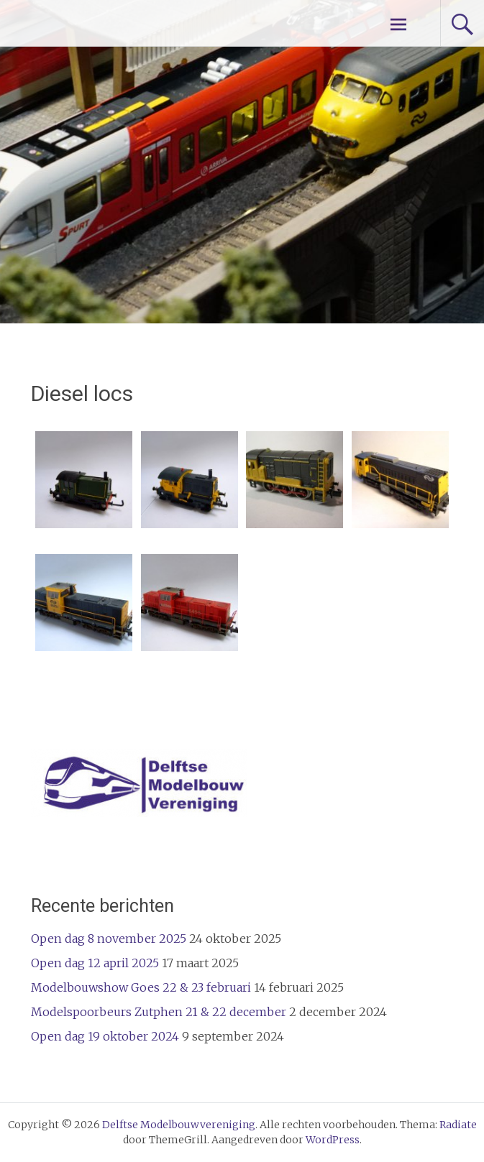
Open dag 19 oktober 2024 (105, 1036)
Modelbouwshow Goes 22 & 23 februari (141, 987)
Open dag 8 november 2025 (108, 938)
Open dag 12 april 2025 (95, 963)
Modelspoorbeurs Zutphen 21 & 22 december (158, 1012)
